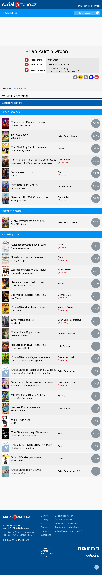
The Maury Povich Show (31, 444)
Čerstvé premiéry (63, 519)
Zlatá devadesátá (28, 221)
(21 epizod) (63, 175)
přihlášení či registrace (89, 5)
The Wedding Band (28, 147)
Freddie (22, 172)
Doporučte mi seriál (65, 515)
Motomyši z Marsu (28, 394)
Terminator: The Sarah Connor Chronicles (31, 162)
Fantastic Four (25, 184)
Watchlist (46, 534)
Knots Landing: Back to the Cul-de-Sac (38, 369)
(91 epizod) (63, 200)
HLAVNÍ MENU (9, 12)
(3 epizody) (63, 322)
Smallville (23, 319)
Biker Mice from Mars (21, 397)
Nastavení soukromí (26, 532)
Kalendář (45, 530)
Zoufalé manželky (28, 269)
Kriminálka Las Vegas (30, 357)
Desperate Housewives (22, 272)
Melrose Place (26, 407)
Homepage (46, 548)
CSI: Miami (16, 310)
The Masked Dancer (29, 122)
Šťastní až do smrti (28, 257)
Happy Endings (18, 260)
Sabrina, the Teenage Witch (25, 385)
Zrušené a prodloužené (67, 527)
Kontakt (23, 535)
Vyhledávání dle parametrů (68, 530)
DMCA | (15, 535)
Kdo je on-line (47, 553)
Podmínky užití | (10, 532)
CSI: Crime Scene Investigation (26, 360)
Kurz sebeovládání (28, 244)
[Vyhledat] (98, 13)
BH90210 (15, 88)
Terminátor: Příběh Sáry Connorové (39, 159)
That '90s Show (18, 224)
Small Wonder (26, 457)
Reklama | (7, 535)
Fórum (44, 527)
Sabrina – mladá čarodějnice (35, 382)
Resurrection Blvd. (29, 344)
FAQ (30, 535)
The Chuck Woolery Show (29, 432)
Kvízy (44, 523)
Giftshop (44, 551)
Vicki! (20, 419)
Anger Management (20, 247)
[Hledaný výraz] (87, 13)
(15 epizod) (63, 272)
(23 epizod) (63, 162)
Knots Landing (26, 469)
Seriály (44, 515)
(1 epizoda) (62, 260)
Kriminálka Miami (28, 307)
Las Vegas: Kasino (29, 294)
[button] (51, 96)
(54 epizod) (63, 247)
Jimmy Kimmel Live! (29, 282)
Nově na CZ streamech (66, 523)
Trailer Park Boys (27, 332)
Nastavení (45, 556)
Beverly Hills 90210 (29, 197)
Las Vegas (16, 297)
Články (44, 519)
